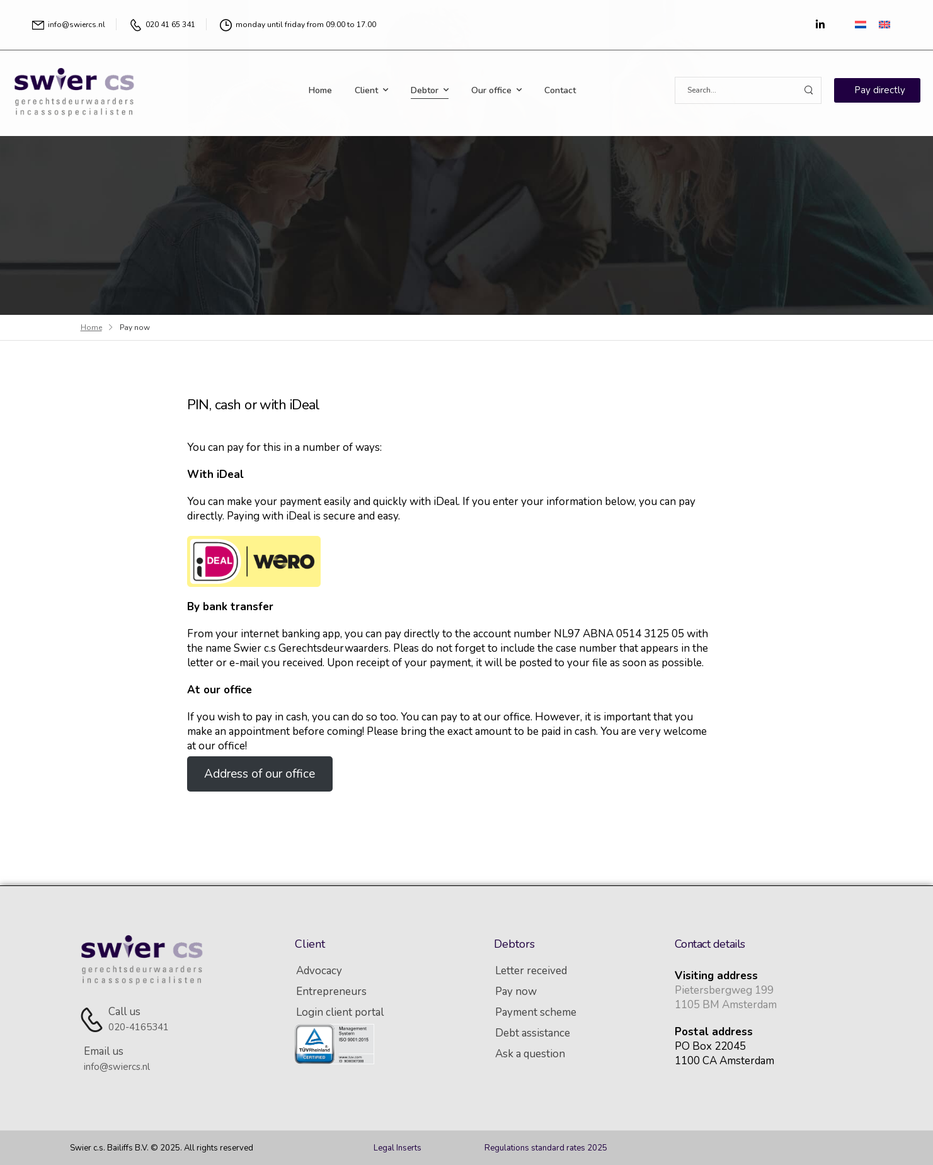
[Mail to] (68, 25)
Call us (124, 1011)
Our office (491, 90)
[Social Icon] (820, 24)
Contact (560, 90)
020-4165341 (138, 1027)
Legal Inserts (397, 1148)
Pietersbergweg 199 (724, 990)
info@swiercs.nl (117, 1066)
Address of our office (259, 774)
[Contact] (93, 1019)
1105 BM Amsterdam (726, 1004)
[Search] (735, 90)
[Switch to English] (884, 23)
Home (320, 90)
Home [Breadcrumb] (91, 327)
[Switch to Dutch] (861, 23)
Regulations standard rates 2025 (545, 1148)
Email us (103, 1051)
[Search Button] (808, 90)
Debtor (424, 90)
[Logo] (76, 90)
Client (366, 90)
